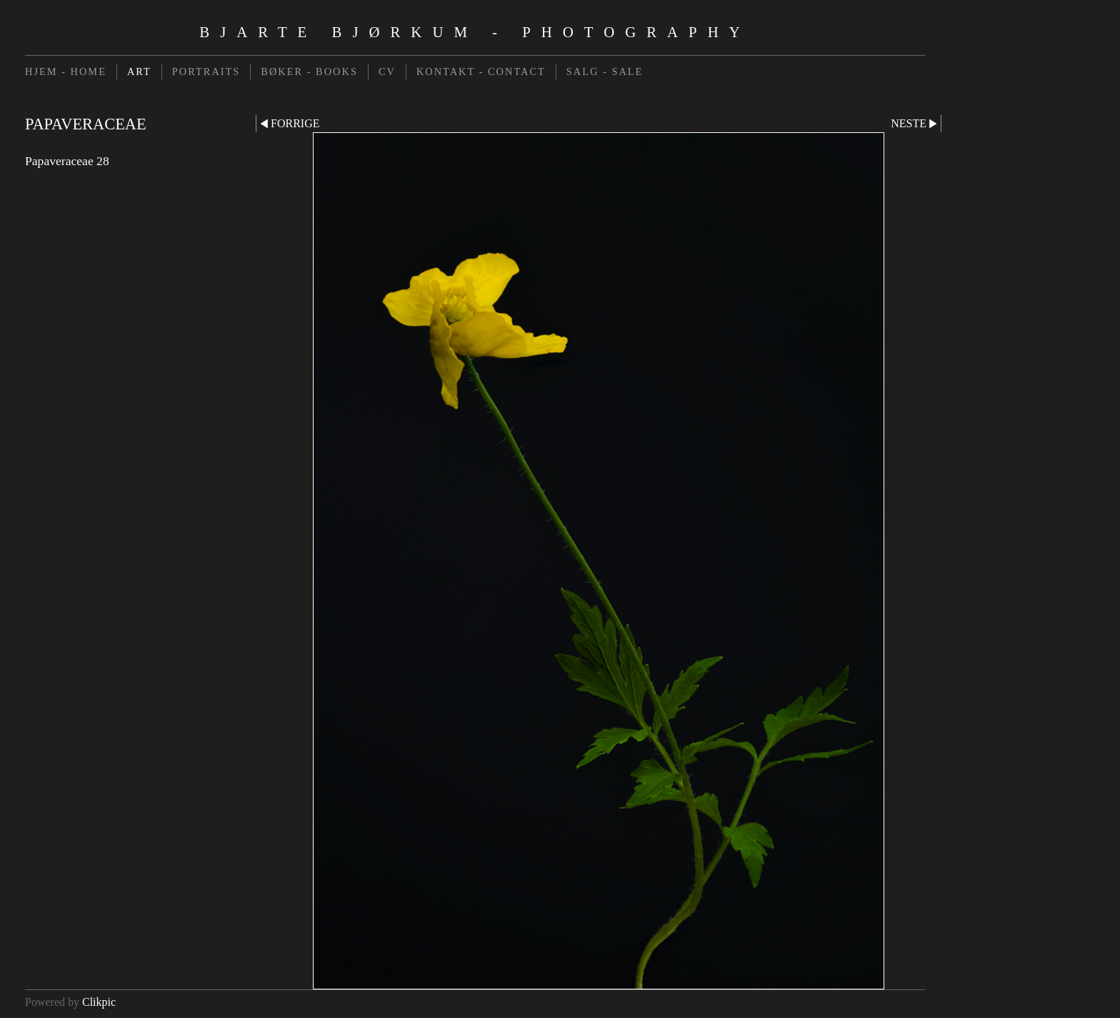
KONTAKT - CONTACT (481, 71)
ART (139, 71)
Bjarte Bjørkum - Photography (474, 32)
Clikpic (99, 1002)
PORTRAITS (206, 71)
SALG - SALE (605, 71)
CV (387, 71)
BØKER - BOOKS (309, 71)
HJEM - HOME (65, 71)
